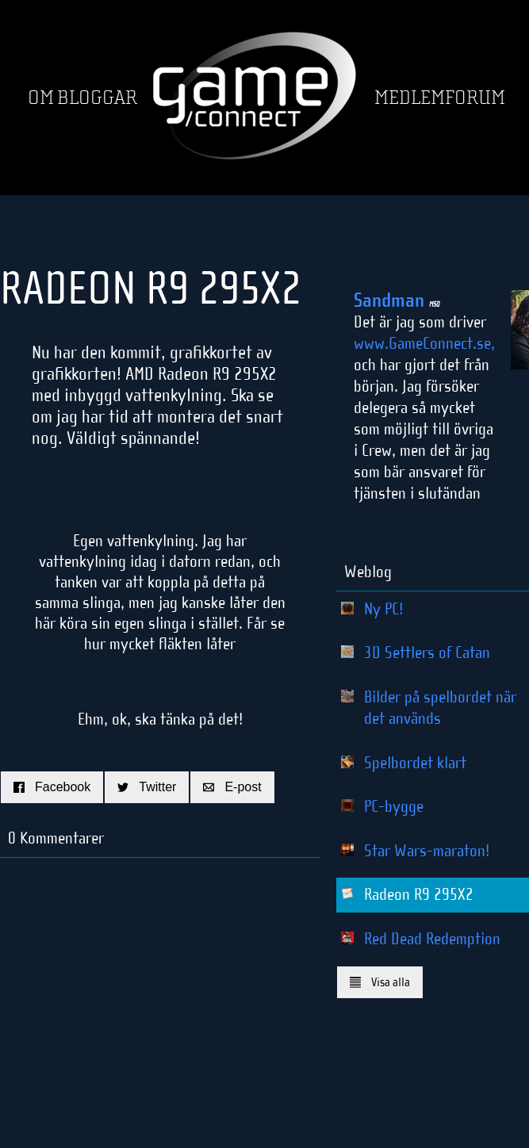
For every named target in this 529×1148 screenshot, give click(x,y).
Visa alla (380, 981)
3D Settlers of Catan (427, 652)
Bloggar (97, 98)
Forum (475, 98)
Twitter (146, 787)
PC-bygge (394, 806)
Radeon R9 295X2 (418, 894)
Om (41, 98)
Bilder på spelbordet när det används (440, 708)
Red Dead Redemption (432, 938)
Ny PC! (383, 609)
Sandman (396, 300)
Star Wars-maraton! (426, 850)
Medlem (409, 98)
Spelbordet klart (415, 762)
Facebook (51, 787)
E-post (232, 787)
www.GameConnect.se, (424, 343)
